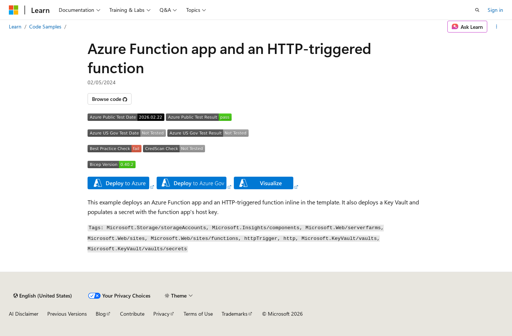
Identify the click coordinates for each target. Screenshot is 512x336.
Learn (15, 26)
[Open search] (477, 10)
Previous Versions (67, 313)
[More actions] (496, 27)
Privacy (161, 313)
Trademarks (235, 313)
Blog (101, 313)
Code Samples (45, 26)
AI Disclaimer (23, 313)
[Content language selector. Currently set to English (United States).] (42, 296)
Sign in (495, 9)
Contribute (132, 313)
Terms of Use (198, 313)
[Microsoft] (13, 10)
